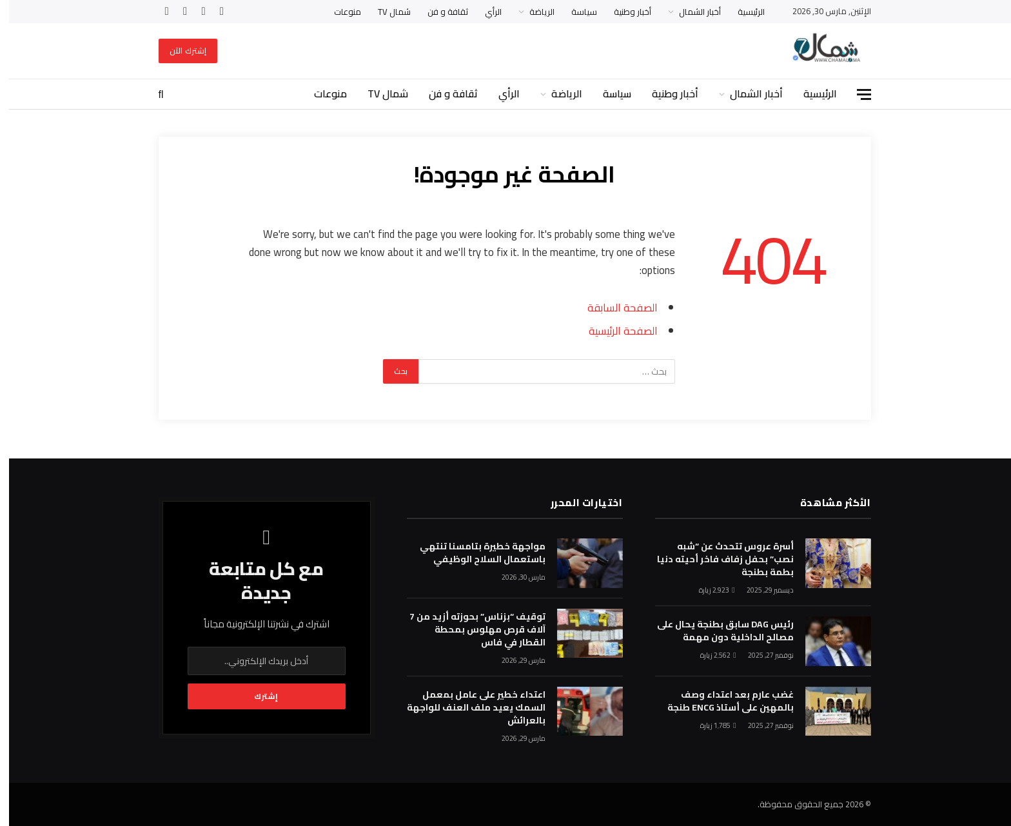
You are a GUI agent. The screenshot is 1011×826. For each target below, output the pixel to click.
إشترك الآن (179, 50)
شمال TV (385, 11)
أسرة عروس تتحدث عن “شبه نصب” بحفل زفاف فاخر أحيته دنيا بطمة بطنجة (716, 559)
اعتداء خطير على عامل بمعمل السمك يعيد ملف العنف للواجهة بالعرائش (467, 707)
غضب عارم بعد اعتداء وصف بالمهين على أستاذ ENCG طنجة (721, 701)
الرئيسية (742, 11)
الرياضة (532, 11)
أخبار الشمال (691, 11)
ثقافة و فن (438, 11)
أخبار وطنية (623, 11)
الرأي (484, 11)
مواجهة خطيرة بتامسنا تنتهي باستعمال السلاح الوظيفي (473, 552)
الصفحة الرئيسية (614, 330)
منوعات (338, 11)
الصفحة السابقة (613, 307)
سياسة (575, 11)
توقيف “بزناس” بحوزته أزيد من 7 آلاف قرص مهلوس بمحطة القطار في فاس (468, 629)
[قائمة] (855, 94)
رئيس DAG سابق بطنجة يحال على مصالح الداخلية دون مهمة (716, 631)
